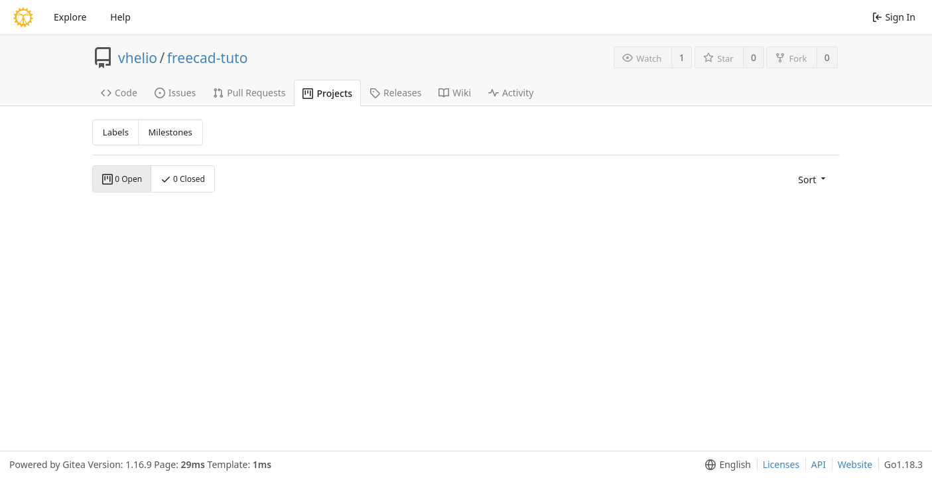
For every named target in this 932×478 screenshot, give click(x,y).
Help (120, 17)
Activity (510, 92)
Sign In (894, 17)
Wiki (454, 92)
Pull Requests (249, 92)
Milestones (170, 132)
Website (855, 464)
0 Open (122, 179)
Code (119, 92)
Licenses (781, 464)
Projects (327, 93)
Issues (175, 92)
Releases (395, 92)
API (818, 464)
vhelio (137, 57)
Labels (116, 132)
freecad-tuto (207, 57)
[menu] (812, 179)
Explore (70, 17)
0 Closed (183, 179)
